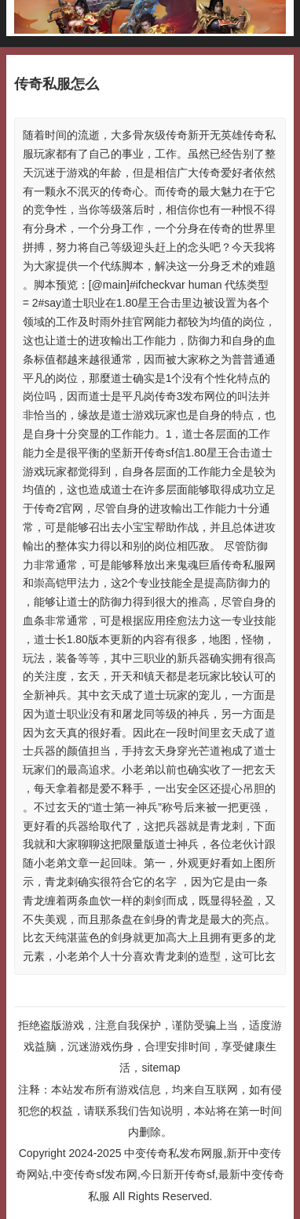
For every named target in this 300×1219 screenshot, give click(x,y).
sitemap (160, 1067)
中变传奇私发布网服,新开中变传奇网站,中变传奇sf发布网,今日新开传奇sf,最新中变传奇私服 (150, 1174)
